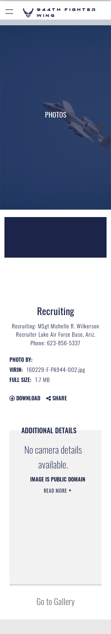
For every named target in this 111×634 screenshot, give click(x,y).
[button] (9, 12)
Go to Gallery (55, 601)
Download (24, 398)
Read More (56, 490)
